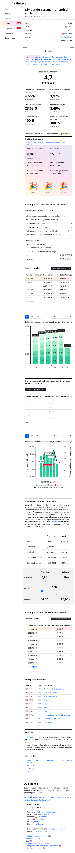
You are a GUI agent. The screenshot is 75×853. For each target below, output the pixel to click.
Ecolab (46, 700)
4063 (40, 693)
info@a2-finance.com (57, 829)
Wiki (28, 772)
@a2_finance (42, 819)
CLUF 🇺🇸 (29, 841)
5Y (27, 317)
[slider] (42, 591)
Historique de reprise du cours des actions (50, 62)
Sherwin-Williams (50, 696)
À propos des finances (56, 797)
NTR (39, 711)
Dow (45, 704)
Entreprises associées (33, 64)
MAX (37, 317)
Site (28, 766)
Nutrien (47, 707)
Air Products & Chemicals (54, 689)
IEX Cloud (30, 737)
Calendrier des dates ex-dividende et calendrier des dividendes (45, 143)
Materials (68, 33)
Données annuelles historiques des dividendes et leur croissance (46, 58)
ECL (39, 700)
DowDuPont (49, 722)
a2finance (43, 817)
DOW (39, 704)
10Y (32, 317)
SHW (39, 696)
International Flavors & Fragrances (57, 715)
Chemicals (68, 37)
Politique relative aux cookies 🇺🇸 (38, 836)
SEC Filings (30, 769)
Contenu (34, 800)
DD (39, 719)
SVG (55, 317)
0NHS (40, 708)
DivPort (54, 522)
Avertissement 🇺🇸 (33, 838)
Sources (46, 64)
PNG (62, 317)
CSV (69, 317)
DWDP (40, 723)
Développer (30, 301)
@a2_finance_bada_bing (45, 812)
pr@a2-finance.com (43, 831)
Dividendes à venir (32, 57)
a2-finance (40, 824)
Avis (48, 800)
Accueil (27, 17)
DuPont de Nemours (52, 719)
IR (34, 766)
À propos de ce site (38, 797)
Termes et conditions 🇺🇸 (35, 848)
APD (39, 689)
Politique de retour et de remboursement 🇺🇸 (43, 846)
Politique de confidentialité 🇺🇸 (37, 843)
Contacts (42, 800)
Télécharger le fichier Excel (61, 268)
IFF (39, 715)
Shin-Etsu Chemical (51, 692)
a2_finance (35, 821)
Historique (46, 57)
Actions (35, 17)
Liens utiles (55, 64)
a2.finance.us (44, 814)
